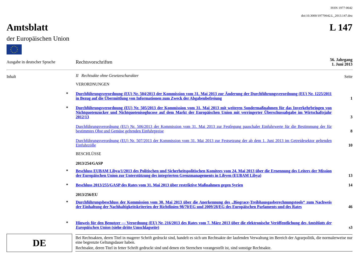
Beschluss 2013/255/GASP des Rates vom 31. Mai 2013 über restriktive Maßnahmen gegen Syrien (159, 185)
